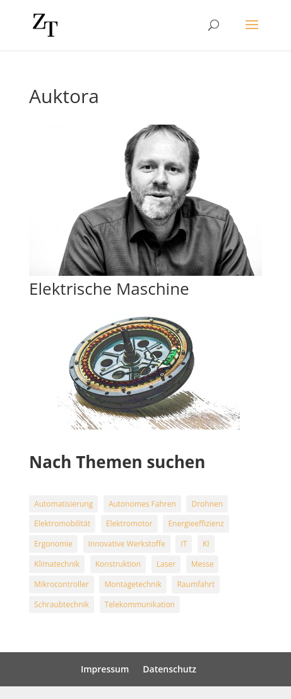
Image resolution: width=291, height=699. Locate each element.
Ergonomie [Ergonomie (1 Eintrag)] (53, 543)
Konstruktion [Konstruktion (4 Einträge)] (118, 564)
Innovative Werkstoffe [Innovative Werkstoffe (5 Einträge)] (126, 543)
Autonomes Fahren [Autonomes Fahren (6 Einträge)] (142, 503)
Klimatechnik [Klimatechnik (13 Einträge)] (57, 564)
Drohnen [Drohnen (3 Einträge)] (207, 503)
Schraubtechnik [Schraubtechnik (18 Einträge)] (61, 604)
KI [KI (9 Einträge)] (206, 543)
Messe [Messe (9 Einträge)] (202, 564)
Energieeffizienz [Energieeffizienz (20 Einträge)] (195, 523)
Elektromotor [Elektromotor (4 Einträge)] (129, 523)
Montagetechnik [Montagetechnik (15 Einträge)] (132, 584)
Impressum (105, 669)
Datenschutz (169, 669)
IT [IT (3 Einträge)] (184, 543)
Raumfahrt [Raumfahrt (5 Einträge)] (196, 584)
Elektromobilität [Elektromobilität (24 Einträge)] (62, 523)
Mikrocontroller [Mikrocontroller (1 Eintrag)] (61, 584)
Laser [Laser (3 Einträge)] (166, 564)
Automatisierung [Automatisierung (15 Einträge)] (63, 503)
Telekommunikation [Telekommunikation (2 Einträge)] (140, 604)
